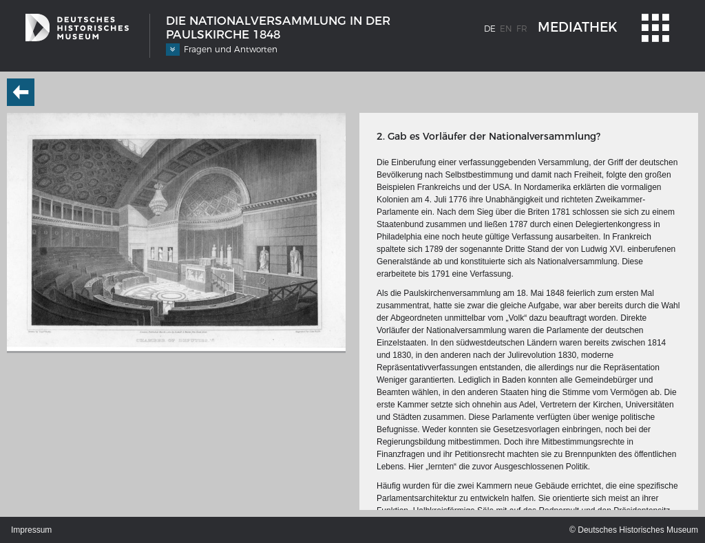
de (490, 28)
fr (521, 28)
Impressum (31, 530)
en (506, 28)
